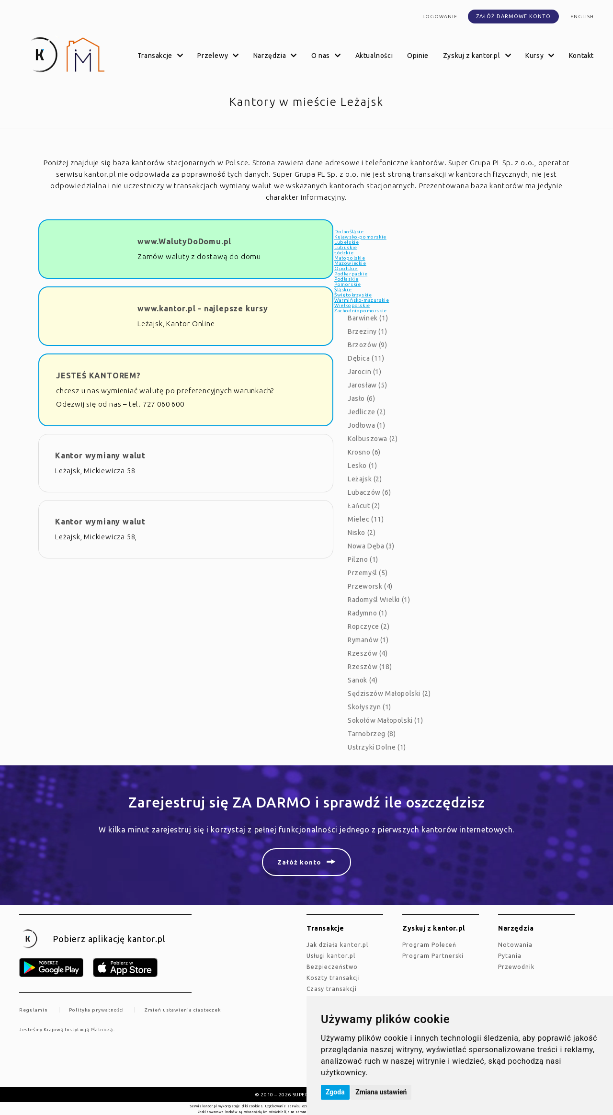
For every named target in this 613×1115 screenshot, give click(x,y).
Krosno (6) (364, 452)
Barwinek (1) (368, 318)
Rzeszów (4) (368, 653)
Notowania (515, 945)
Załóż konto (299, 862)
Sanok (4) (362, 680)
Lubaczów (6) (369, 492)
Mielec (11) (366, 519)
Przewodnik (516, 967)
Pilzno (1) (363, 559)
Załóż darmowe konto (513, 16)
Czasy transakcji (331, 989)
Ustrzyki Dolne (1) (377, 747)
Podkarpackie (350, 273)
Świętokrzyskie (353, 294)
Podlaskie (346, 279)
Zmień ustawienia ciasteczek (183, 1010)
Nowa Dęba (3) (371, 546)
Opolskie (346, 268)
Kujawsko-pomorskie (360, 236)
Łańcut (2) (364, 506)
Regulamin (33, 1010)
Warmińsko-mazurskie (361, 300)
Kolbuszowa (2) (372, 439)
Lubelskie (346, 242)
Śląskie (343, 289)
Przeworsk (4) (370, 586)
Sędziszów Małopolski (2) (389, 693)
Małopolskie (349, 258)
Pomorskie (347, 284)
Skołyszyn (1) (369, 707)
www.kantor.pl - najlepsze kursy (202, 308)
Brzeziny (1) (367, 331)
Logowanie (439, 16)
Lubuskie (345, 247)
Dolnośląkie (349, 231)
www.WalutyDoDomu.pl (184, 241)
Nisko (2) (361, 532)
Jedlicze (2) (367, 412)
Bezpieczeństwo (332, 967)
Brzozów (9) (367, 345)
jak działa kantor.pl (337, 945)
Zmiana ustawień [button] (381, 1092)
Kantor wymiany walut (100, 455)
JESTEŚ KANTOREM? (98, 375)
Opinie (418, 55)
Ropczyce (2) (368, 626)
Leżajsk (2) (365, 479)
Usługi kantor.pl (330, 956)
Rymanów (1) (368, 640)
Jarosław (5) (367, 385)
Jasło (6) (361, 398)
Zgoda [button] (335, 1092)
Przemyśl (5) (367, 573)
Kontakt (581, 55)
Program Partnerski (433, 956)
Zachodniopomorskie (360, 310)
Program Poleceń (429, 945)
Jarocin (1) (365, 371)
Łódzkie (343, 252)
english (582, 16)
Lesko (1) (362, 465)
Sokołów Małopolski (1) (385, 720)
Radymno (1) (367, 613)
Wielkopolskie (352, 305)
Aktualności (374, 55)
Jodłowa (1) (367, 425)
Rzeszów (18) (370, 667)
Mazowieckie (350, 263)
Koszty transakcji (333, 978)
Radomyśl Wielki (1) (379, 599)
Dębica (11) (366, 358)
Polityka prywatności (96, 1010)
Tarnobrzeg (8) (372, 734)
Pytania (510, 956)
